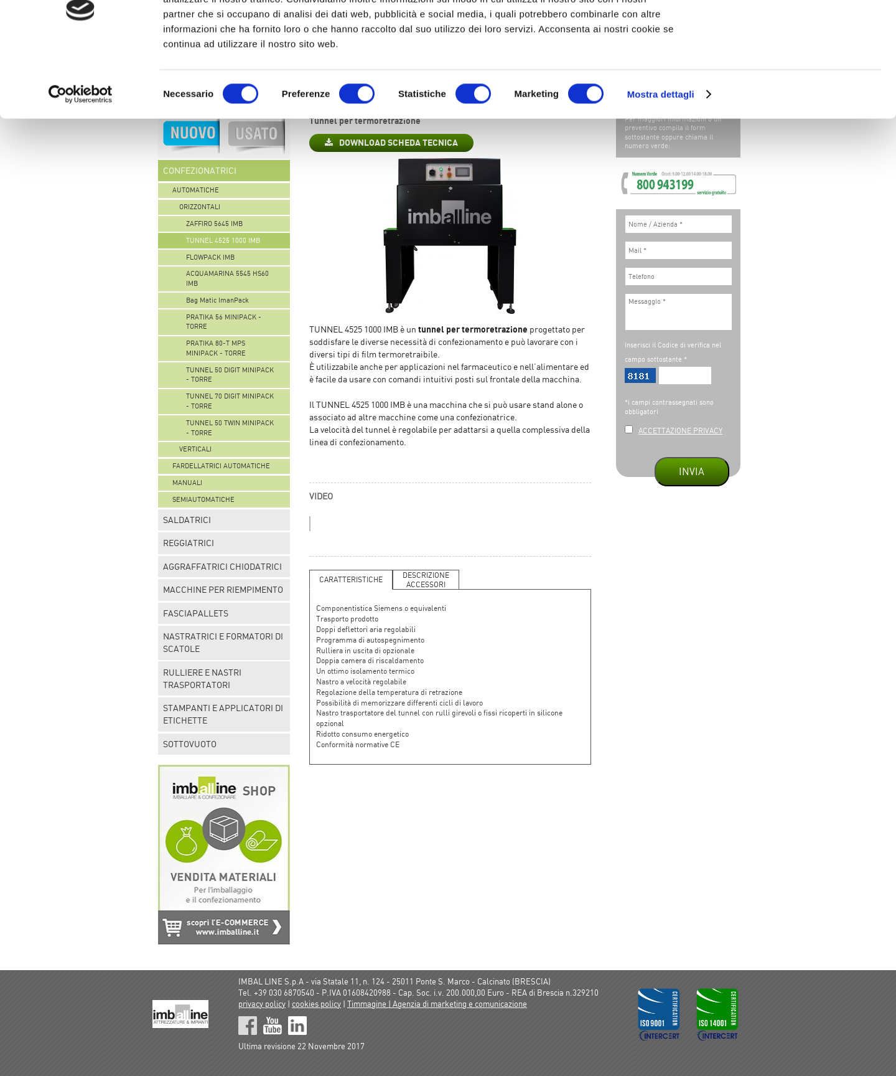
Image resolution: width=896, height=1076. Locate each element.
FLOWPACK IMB (210, 257)
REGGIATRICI (188, 543)
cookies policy (316, 1004)
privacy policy (262, 1004)
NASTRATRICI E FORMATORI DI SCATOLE (223, 642)
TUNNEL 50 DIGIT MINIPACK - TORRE (230, 375)
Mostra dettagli (660, 155)
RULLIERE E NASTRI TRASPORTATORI (202, 679)
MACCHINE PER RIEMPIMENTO (223, 589)
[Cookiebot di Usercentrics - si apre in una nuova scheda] (80, 155)
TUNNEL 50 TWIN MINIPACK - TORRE (230, 427)
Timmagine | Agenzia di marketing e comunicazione (437, 1004)
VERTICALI (195, 449)
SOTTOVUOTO (190, 744)
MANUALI (187, 482)
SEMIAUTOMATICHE (203, 499)
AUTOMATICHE (195, 190)
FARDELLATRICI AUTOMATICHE (221, 465)
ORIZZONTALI (199, 206)
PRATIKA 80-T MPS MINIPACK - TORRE (216, 348)
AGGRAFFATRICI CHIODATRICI (222, 566)
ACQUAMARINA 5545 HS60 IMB (227, 278)
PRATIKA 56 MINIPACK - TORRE (223, 322)
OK (792, 32)
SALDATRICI (187, 520)
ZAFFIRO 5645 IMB (214, 223)
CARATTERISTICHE (351, 579)
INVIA (691, 471)
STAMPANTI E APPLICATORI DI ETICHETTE (223, 714)
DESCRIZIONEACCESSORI (426, 579)
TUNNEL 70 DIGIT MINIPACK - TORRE (230, 401)
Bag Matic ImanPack (217, 300)
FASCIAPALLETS (195, 613)
